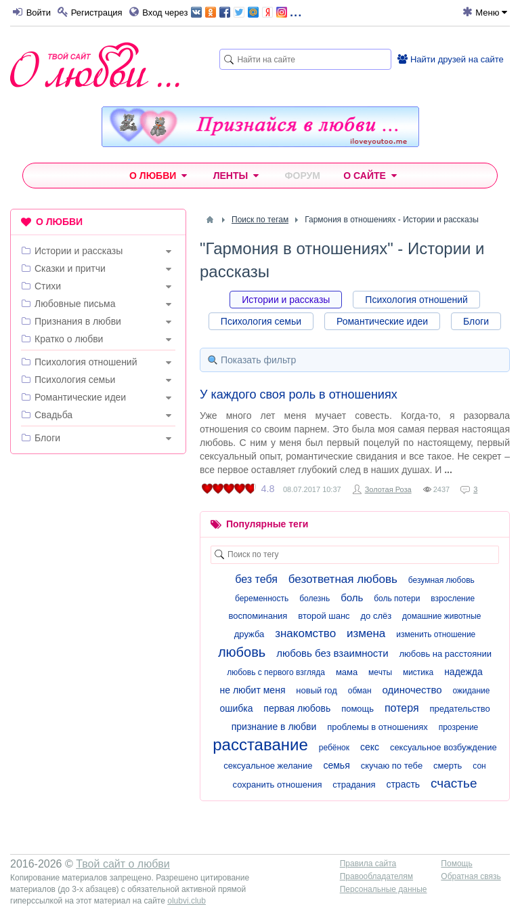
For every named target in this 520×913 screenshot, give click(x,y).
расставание (260, 744)
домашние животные (441, 616)
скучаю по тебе (392, 765)
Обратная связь (470, 876)
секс (369, 747)
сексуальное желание (267, 765)
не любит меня (253, 690)
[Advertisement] (98, 552)
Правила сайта (368, 863)
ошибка (236, 708)
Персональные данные (383, 889)
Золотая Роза (388, 489)
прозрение (459, 727)
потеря (402, 708)
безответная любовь (342, 579)
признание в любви (274, 726)
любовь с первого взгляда (276, 672)
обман (360, 690)
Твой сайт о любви (123, 864)
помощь (357, 709)
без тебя (256, 579)
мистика (418, 672)
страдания (353, 784)
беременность (261, 598)
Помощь (456, 863)
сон (479, 766)
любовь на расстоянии (445, 654)
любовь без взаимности (332, 653)
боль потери (397, 598)
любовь (241, 652)
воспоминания (258, 616)
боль (352, 597)
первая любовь (296, 708)
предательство (459, 709)
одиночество (412, 689)
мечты (380, 672)
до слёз (376, 616)
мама (347, 672)
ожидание (471, 690)
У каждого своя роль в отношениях (298, 394)
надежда (463, 671)
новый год (316, 690)
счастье (454, 783)
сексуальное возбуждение (443, 747)
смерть (447, 765)
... (246, 11)
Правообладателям (376, 876)
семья (336, 765)
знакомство (305, 633)
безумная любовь (441, 580)
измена (366, 633)
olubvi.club (186, 901)
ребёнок (334, 747)
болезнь (314, 598)
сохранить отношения (277, 784)
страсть (403, 784)
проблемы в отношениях (377, 727)
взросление (453, 598)
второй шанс (323, 616)
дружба (249, 634)
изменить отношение (435, 634)
